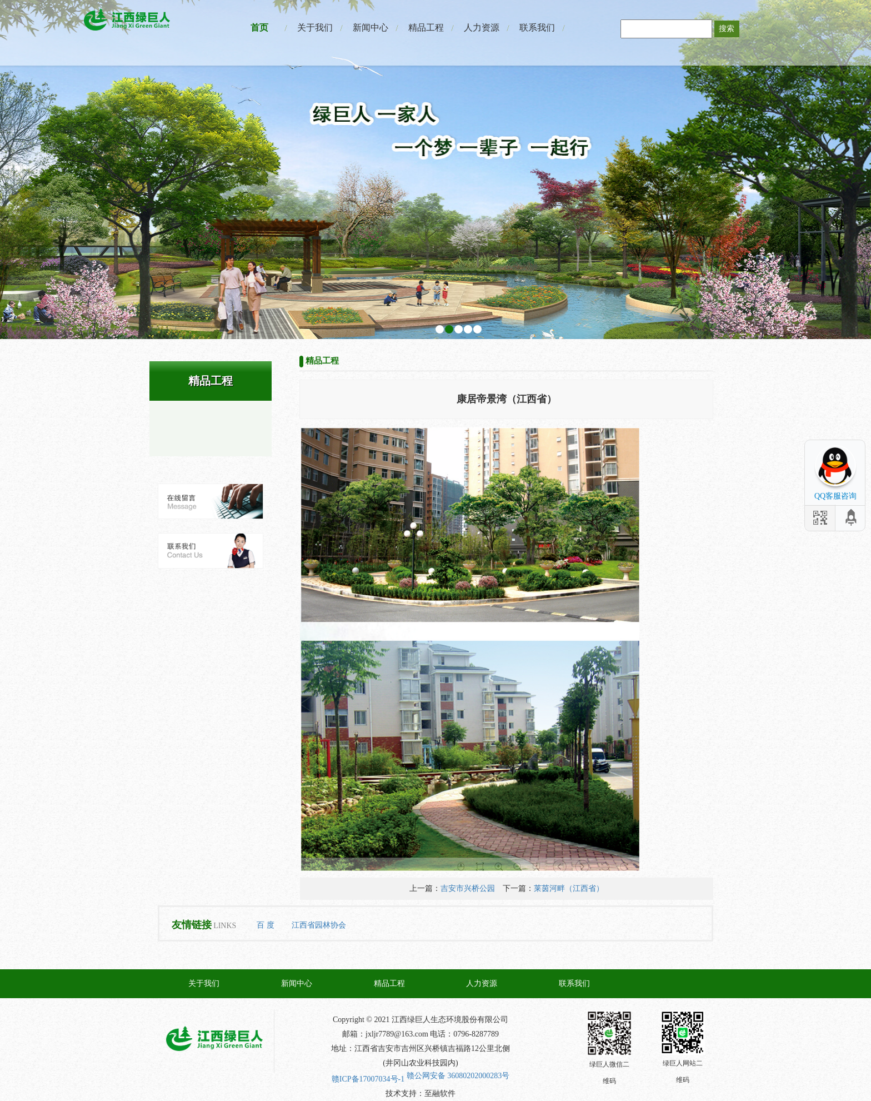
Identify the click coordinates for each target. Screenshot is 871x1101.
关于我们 (315, 27)
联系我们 (537, 27)
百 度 (265, 925)
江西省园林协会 (319, 925)
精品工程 (426, 27)
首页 (259, 27)
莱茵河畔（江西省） (569, 888)
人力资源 (481, 27)
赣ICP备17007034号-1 (368, 1079)
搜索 (726, 28)
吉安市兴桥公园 (467, 888)
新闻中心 (370, 27)
